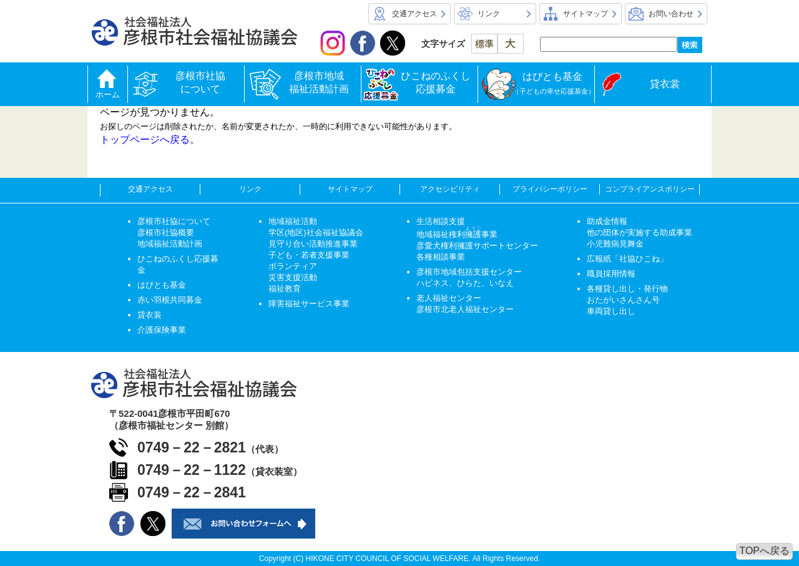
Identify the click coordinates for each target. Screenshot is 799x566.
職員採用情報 (611, 273)
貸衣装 (149, 315)
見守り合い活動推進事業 (313, 243)
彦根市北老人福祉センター (465, 309)
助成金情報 (607, 221)
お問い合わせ (671, 13)
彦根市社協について (202, 82)
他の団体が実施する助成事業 (639, 232)
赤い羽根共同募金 (169, 300)
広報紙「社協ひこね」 (627, 258)
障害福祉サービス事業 (309, 303)
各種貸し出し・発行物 (627, 288)
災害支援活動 (292, 277)
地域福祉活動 (292, 221)
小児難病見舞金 (615, 243)
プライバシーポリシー (549, 189)
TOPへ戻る (764, 550)
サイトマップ (585, 13)
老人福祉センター (448, 298)
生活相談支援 (440, 221)
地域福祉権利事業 (457, 234)
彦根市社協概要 (165, 232)
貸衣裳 (665, 84)
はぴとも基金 (553, 83)
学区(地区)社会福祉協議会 (315, 232)
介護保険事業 (161, 329)
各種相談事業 (440, 256)
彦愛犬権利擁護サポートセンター (477, 245)
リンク (489, 13)
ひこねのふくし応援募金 (436, 82)
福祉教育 (284, 288)
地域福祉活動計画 (169, 243)
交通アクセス (414, 13)
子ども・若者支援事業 (309, 255)
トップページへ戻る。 (150, 139)
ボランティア (292, 266)
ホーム (108, 94)
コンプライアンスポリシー (650, 189)
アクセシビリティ (450, 189)
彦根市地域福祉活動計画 (319, 82)
